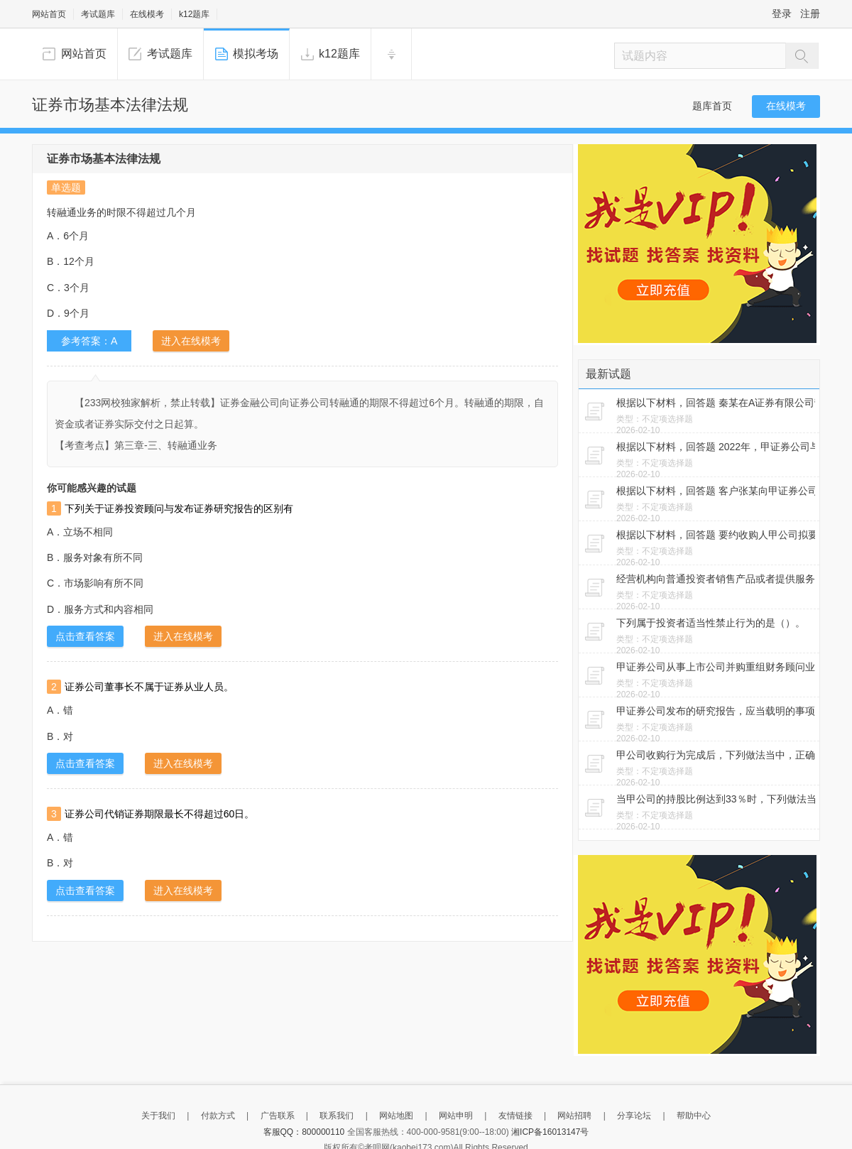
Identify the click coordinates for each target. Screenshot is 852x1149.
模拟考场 (255, 54)
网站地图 (396, 1116)
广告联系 (278, 1116)
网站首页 (49, 14)
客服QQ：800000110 (304, 1132)
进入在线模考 (191, 341)
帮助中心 (694, 1116)
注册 (810, 13)
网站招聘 (574, 1116)
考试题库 (98, 14)
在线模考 (147, 14)
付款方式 (218, 1116)
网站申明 (456, 1116)
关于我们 (158, 1116)
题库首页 (712, 105)
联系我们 (337, 1116)
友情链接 (515, 1116)
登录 (782, 13)
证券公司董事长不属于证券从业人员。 (149, 686)
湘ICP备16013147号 (550, 1132)
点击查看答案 (85, 636)
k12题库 (194, 14)
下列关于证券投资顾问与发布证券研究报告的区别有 (179, 508)
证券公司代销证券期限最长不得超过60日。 (160, 813)
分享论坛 (634, 1116)
